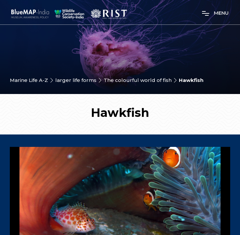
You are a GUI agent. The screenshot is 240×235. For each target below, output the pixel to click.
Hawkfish (191, 80)
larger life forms (75, 80)
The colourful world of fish (138, 80)
